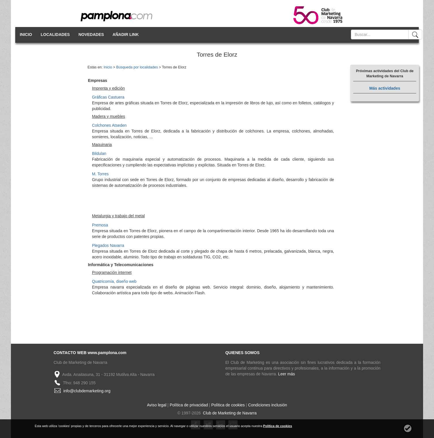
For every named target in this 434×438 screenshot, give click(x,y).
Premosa (100, 225)
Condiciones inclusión (267, 405)
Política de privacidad (189, 405)
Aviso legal (156, 405)
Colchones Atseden (109, 125)
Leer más (286, 374)
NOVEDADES (91, 34)
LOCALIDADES (55, 34)
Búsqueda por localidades (137, 67)
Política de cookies (228, 405)
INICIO (26, 34)
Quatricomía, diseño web (114, 281)
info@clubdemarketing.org (86, 391)
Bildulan (99, 153)
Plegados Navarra (108, 245)
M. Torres (100, 174)
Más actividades (384, 88)
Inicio (108, 67)
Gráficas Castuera (108, 97)
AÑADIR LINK (125, 34)
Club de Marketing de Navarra (229, 413)
